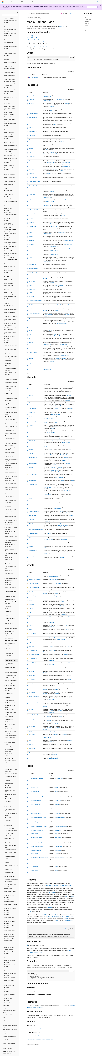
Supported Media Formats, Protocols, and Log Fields (59, 885)
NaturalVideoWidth (33, 272)
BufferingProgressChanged (35, 579)
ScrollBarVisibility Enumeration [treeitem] (9, 746)
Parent (30, 285)
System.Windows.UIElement (35, 39)
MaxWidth (31, 244)
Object (60, 421)
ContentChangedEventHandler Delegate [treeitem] (11, 423)
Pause (67, 144)
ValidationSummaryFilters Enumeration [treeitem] (10, 849)
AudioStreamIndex (33, 117)
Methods (87, 23)
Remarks (87, 28)
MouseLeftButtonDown (34, 696)
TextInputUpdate (32, 752)
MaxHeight (31, 240)
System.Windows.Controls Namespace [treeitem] (11, 342)
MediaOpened (32, 683)
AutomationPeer (48, 494)
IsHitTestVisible (32, 214)
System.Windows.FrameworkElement (38, 41)
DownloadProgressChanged (35, 595)
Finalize (30, 425)
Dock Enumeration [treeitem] (9, 590)
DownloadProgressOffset (34, 181)
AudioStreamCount (33, 113)
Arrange (31, 395)
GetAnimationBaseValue (34, 435)
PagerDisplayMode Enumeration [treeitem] (9, 690)
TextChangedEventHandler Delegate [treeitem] (11, 810)
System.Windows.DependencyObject (36, 38)
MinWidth (31, 253)
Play (30, 502)
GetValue (31, 453)
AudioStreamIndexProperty (37, 783)
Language (31, 222)
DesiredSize (32, 169)
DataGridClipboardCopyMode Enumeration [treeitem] (11, 473)
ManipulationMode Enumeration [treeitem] (9, 650)
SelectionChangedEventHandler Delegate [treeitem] (11, 766)
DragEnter (31, 600)
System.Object (30, 36)
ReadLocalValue (32, 507)
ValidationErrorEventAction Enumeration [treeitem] (11, 838)
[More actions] (74, 13)
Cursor (30, 160)
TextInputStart (32, 748)
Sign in (98, 1)
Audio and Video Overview (33, 1036)
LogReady (48, 521)
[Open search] (95, 2)
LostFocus (31, 646)
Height (30, 199)
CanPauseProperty (35, 804)
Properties (87, 21)
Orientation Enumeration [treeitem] (10, 684)
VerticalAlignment (33, 352)
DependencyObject (47, 174)
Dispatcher (31, 173)
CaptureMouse (32, 408)
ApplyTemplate (48, 487)
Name (30, 257)
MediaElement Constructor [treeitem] (9, 660)
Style (30, 334)
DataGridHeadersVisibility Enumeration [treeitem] (10, 502)
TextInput (31, 744)
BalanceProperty (35, 791)
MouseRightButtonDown (34, 714)
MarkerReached (32, 667)
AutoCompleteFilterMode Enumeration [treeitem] (10, 349)
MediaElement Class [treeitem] (11, 656)
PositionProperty (35, 853)
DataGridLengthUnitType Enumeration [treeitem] (10, 513)
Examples (87, 30)
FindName (31, 430)
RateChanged (32, 731)
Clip (30, 152)
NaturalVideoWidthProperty (37, 846)
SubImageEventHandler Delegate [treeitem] (10, 787)
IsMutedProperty (35, 833)
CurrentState (32, 156)
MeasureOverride (55, 470)
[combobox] (10, 15)
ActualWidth (32, 99)
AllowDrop (31, 103)
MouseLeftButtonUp (33, 702)
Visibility (31, 358)
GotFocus (31, 616)
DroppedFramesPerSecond (35, 185)
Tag (30, 338)
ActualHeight (32, 95)
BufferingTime (32, 135)
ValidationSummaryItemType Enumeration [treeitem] (11, 862)
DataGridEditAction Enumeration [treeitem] (9, 489)
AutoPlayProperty (35, 787)
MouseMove (32, 709)
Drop (30, 612)
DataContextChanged (34, 587)
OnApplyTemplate (33, 484)
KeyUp (30, 629)
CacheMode (32, 139)
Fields (86, 27)
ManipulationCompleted (34, 654)
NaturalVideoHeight (33, 268)
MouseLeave (32, 692)
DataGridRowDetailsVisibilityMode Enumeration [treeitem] (11, 533)
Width (30, 368)
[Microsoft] (3, 2)
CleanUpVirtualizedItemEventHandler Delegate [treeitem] (11, 400)
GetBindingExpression (34, 440)
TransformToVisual (33, 550)
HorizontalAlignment (33, 204)
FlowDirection (32, 194)
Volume (31, 363)
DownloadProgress (33, 177)
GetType (31, 449)
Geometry (52, 152)
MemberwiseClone (33, 480)
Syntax (86, 17)
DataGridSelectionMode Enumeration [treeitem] (10, 559)
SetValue (31, 537)
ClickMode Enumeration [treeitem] (10, 403)
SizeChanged (32, 734)
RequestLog (31, 519)
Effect (30, 190)
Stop (30, 542)
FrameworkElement (60, 95)
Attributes (31, 109)
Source (51, 110)
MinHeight (31, 248)
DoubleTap (31, 591)
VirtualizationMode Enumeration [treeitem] (9, 869)
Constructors (88, 19)
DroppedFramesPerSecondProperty (39, 826)
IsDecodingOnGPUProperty (37, 830)
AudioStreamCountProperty (37, 778)
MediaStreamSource (49, 531)
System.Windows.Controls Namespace (39, 13)
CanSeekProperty (35, 809)
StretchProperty (34, 866)
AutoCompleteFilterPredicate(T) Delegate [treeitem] (11, 353)
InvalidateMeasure (33, 463)
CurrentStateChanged (34, 583)
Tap (30, 740)
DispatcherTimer (52, 936)
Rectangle (65, 918)
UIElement (67, 103)
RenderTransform (33, 309)
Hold (30, 621)
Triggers (31, 342)
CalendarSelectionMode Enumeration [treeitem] (10, 383)
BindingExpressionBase (62, 525)
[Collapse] (17, 12)
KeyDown (31, 625)
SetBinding (31, 523)
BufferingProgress (33, 131)
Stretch (30, 330)
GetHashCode (32, 445)
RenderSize (31, 304)
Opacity (31, 277)
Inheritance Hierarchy (90, 16)
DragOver (31, 608)
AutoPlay (31, 123)
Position (47, 149)
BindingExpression (55, 440)
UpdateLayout (32, 556)
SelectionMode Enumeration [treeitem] (11, 769)
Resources (31, 318)
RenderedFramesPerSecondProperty (39, 857)
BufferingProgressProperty (37, 796)
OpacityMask (32, 281)
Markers (31, 236)
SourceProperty (34, 862)
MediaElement (35, 77)
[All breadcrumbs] (28, 13)
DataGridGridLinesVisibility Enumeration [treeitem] (11, 497)
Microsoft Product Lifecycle (41, 6)
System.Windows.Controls (40, 47)
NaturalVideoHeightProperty (37, 842)
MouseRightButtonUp (34, 719)
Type (49, 449)
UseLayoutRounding (33, 346)
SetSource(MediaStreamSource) (36, 529)
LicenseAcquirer (32, 226)
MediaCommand (32, 671)
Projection (31, 296)
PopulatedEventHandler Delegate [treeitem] (10, 702)
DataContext (32, 165)
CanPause (31, 144)
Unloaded (31, 757)
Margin (30, 232)
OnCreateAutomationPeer (34, 493)
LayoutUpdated (32, 633)
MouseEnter (31, 688)
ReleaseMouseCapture (34, 511)
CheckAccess (32, 412)
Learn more (62, 26)
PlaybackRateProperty (36, 850)
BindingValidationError (34, 575)
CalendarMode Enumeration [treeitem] (11, 375)
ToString (31, 546)
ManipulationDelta (33, 658)
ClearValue (31, 416)
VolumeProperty (34, 870)
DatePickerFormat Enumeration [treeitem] (9, 579)
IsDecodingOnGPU (33, 209)
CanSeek (31, 148)
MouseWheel (32, 726)
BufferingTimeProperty (36, 800)
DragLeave (31, 604)
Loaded (30, 637)
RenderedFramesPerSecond (35, 300)
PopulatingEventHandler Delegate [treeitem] (10, 709)
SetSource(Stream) (33, 533)
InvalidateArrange (33, 457)
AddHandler (31, 387)
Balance (31, 127)
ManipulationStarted (33, 662)
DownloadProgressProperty (37, 821)
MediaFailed (32, 679)
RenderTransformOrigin (34, 313)
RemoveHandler (32, 515)
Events (86, 25)
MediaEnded (32, 675)
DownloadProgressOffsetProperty (38, 817)
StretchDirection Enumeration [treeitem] (8, 782)
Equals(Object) (32, 421)
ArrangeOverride (32, 402)
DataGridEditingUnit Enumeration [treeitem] (9, 493)
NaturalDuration (32, 264)
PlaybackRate (32, 289)
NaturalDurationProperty (36, 837)
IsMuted (31, 218)
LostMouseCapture (33, 650)
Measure (31, 467)
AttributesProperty (35, 775)
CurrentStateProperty (36, 813)
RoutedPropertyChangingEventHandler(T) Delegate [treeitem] (11, 732)
